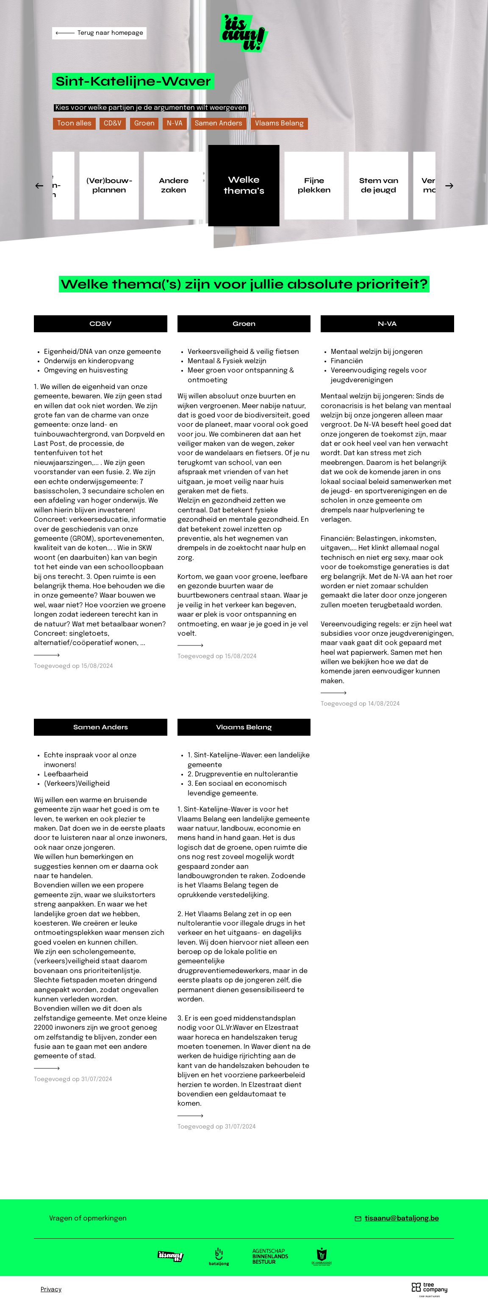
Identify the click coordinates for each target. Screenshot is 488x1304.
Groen (144, 123)
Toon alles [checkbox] (74, 123)
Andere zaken (174, 185)
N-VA (175, 123)
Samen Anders (218, 123)
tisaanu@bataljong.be (402, 1218)
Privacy (51, 1290)
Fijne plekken (314, 185)
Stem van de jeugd (378, 185)
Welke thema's (244, 185)
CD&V (113, 123)
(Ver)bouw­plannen (109, 185)
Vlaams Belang (279, 123)
